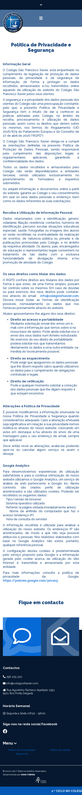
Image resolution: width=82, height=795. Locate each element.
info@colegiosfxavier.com (59, 296)
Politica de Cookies (60, 750)
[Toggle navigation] (41, 18)
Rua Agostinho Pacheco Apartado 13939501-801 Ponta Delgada (29, 692)
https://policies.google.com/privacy (30, 580)
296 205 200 (14, 676)
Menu (10, 743)
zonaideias (28, 775)
